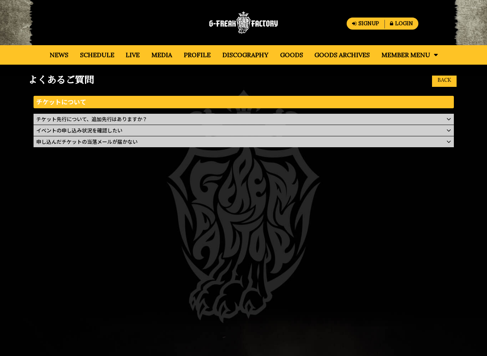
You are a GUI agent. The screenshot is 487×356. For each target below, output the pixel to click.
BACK (444, 80)
